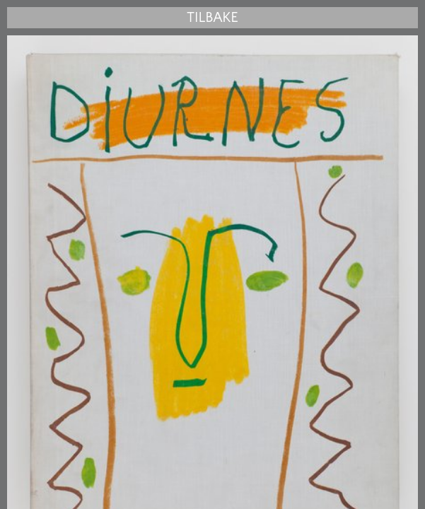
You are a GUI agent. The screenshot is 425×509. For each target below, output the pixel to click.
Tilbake (212, 17)
